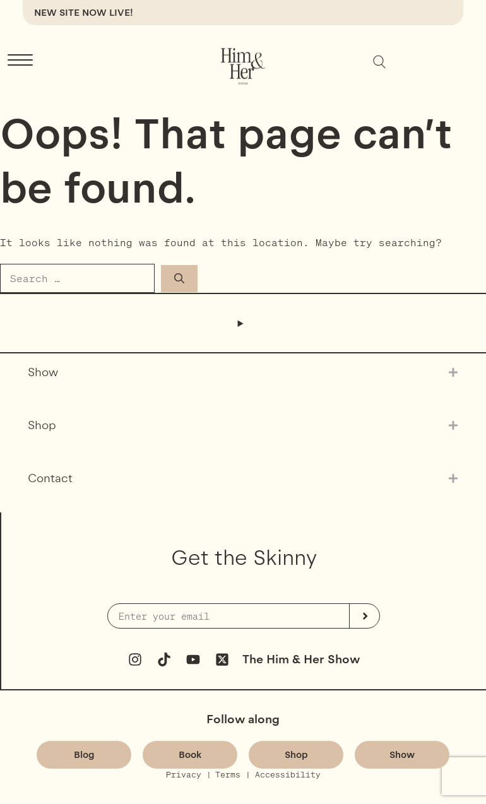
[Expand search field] (379, 61)
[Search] (179, 278)
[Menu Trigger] (20, 60)
